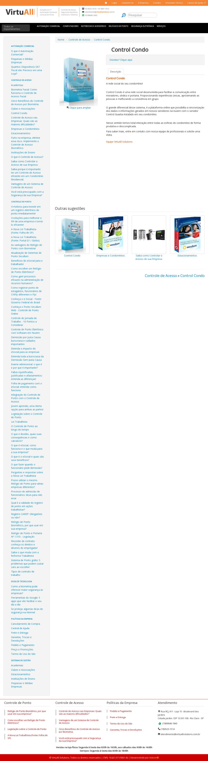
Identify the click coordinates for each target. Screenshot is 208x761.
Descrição (115, 71)
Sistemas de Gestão (21, 660)
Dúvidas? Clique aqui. (121, 59)
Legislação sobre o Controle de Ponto (26, 415)
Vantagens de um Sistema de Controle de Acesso (27, 185)
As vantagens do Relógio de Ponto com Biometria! (26, 246)
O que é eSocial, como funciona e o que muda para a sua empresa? (26, 449)
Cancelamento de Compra (25, 623)
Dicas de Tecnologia (21, 581)
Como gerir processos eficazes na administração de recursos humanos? (27, 280)
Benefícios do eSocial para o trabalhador (27, 262)
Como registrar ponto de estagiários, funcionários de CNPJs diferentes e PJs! (26, 291)
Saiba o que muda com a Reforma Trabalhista (25, 554)
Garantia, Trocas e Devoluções (21, 639)
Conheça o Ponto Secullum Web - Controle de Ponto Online (26, 310)
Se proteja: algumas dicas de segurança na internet (27, 610)
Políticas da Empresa (21, 619)
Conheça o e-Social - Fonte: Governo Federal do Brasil (26, 300)
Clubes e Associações (23, 108)
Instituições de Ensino (23, 152)
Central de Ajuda (20, 628)
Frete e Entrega (19, 632)
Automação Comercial (22, 46)
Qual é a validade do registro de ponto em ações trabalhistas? (27, 506)
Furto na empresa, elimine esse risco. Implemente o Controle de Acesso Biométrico (25, 143)
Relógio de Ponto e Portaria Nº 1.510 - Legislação (26, 535)
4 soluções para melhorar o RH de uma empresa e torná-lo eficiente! (27, 221)
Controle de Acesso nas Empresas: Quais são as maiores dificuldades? (24, 121)
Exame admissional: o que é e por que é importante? (26, 366)
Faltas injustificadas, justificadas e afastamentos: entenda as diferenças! (26, 375)
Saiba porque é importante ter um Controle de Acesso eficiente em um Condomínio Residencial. (27, 174)
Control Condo (19, 113)
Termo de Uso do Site (23, 654)
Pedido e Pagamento (22, 645)
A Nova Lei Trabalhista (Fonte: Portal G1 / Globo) (25, 238)
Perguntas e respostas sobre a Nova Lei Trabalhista (27, 474)
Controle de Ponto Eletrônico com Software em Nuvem (27, 331)
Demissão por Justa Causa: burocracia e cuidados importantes (26, 341)
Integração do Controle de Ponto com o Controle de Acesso (25, 398)
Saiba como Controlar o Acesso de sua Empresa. (24, 163)
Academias (17, 85)
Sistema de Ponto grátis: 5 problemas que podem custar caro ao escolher (27, 564)
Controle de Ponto (21, 201)
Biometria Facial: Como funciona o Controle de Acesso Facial (24, 93)
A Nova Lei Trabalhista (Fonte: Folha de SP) (23, 231)
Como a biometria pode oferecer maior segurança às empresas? (27, 590)
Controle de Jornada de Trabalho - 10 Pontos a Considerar (24, 321)
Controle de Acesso (21, 80)
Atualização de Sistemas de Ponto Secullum (26, 254)
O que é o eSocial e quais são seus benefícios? (27, 458)
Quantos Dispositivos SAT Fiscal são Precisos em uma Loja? (26, 70)
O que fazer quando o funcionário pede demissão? (26, 466)
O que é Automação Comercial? (22, 52)
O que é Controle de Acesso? (27, 156)
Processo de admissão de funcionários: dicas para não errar (26, 495)
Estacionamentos (20, 133)
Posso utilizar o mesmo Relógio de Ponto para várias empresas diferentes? (27, 484)
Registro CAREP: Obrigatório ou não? (26, 515)
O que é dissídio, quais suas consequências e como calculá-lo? (26, 437)
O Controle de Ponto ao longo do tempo (24, 428)
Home (61, 39)
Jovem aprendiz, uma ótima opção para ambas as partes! (27, 407)
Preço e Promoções (22, 649)
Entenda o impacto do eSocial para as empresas (25, 350)
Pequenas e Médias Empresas (22, 60)
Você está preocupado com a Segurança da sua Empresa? (27, 193)
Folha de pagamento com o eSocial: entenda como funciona (26, 387)
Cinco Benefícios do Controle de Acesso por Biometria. (27, 102)
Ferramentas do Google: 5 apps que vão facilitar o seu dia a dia (26, 601)
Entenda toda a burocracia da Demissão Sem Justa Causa (27, 358)
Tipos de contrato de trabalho (22, 573)
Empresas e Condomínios (25, 128)
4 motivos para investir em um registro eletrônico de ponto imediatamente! (26, 210)
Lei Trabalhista (19, 421)
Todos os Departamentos (12, 27)
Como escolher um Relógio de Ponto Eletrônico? (26, 270)
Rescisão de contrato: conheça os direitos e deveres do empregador (24, 544)
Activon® (154, 757)
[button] (196, 3)
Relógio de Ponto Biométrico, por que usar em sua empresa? (27, 525)
